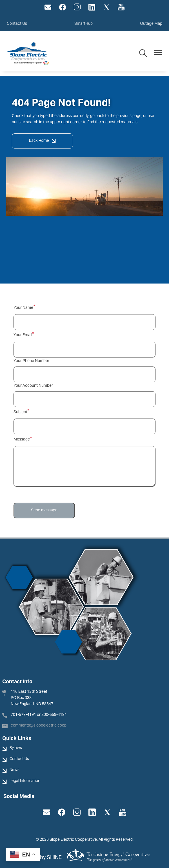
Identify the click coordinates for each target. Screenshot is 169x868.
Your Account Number (33, 385)
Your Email (23, 334)
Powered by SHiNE (40, 857)
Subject (20, 411)
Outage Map (151, 23)
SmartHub (83, 23)
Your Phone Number (31, 360)
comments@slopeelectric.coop (38, 725)
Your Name (23, 307)
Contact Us (17, 23)
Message (22, 439)
